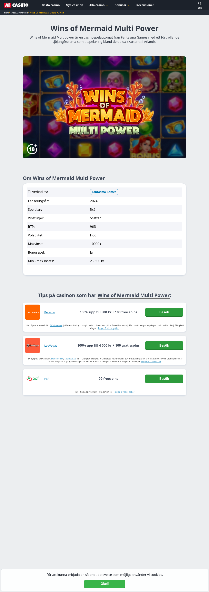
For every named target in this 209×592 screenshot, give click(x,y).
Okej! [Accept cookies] (105, 583)
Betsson (49, 312)
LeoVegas (50, 345)
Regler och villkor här (151, 361)
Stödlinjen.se (56, 325)
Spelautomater (19, 12)
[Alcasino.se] (16, 5)
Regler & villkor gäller (108, 328)
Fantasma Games (104, 192)
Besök (164, 312)
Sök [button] (200, 7)
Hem (6, 12)
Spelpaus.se (70, 358)
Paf (46, 379)
